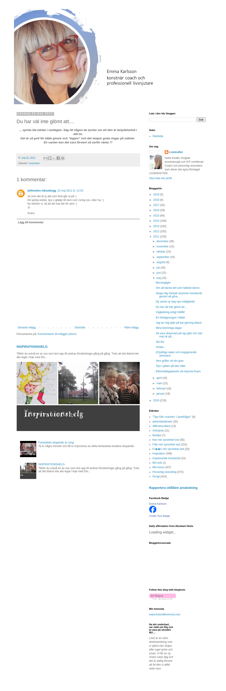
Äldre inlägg (131, 327)
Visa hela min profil (160, 178)
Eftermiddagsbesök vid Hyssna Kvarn (178, 371)
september (163, 257)
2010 (156, 400)
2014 (156, 220)
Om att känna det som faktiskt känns (177, 287)
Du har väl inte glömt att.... (171, 307)
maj (159, 278)
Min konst (158, 467)
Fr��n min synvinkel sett (168, 449)
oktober (161, 251)
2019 (156, 194)
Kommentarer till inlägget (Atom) (57, 334)
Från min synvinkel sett (166, 444)
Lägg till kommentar (31, 222)
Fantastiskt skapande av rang (56, 442)
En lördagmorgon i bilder (170, 317)
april (159, 377)
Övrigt (156, 476)
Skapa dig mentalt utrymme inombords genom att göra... (179, 295)
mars (159, 383)
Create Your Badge (159, 516)
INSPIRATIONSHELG (32, 346)
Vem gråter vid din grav (169, 360)
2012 (156, 231)
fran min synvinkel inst (166, 439)
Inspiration (34, 163)
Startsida (80, 327)
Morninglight (163, 282)
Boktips (157, 435)
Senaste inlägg (27, 327)
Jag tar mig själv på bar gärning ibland (178, 322)
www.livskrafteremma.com (164, 614)
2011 (156, 236)
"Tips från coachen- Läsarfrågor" (172, 416)
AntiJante (158, 430)
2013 (156, 226)
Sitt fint (160, 341)
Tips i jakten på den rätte (170, 366)
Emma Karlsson (158, 503)
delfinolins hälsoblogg (41, 190)
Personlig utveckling (165, 472)
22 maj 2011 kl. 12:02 (70, 190)
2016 (156, 210)
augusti (161, 262)
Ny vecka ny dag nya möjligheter (175, 301)
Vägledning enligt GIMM (170, 312)
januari (160, 393)
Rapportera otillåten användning (173, 488)
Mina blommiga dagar (169, 328)
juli (158, 267)
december (162, 241)
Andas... (161, 347)
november (162, 246)
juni (158, 272)
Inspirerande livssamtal (166, 458)
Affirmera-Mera (162, 426)
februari (161, 388)
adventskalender (162, 421)
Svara (30, 213)
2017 (156, 205)
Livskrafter (176, 152)
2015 (156, 215)
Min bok (157, 462)
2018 (156, 199)
